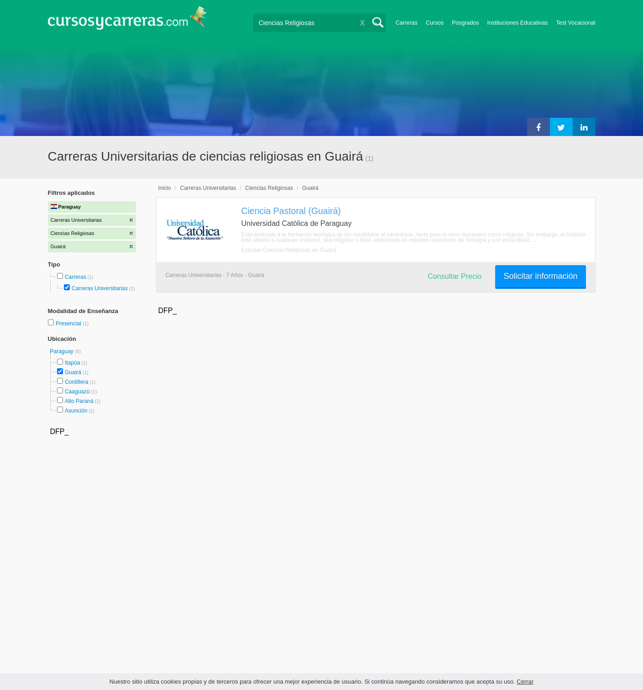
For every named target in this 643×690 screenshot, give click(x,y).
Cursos (435, 23)
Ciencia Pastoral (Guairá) (291, 211)
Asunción (76, 411)
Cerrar (525, 681)
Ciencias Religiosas (269, 188)
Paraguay (62, 351)
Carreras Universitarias (100, 288)
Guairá (73, 372)
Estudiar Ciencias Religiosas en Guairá (288, 250)
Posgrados (465, 23)
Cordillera (76, 382)
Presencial (69, 323)
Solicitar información (540, 276)
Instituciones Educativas (517, 23)
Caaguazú (77, 391)
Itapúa (72, 363)
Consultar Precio (454, 276)
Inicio (164, 188)
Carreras (407, 23)
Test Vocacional (575, 23)
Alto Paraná (79, 401)
